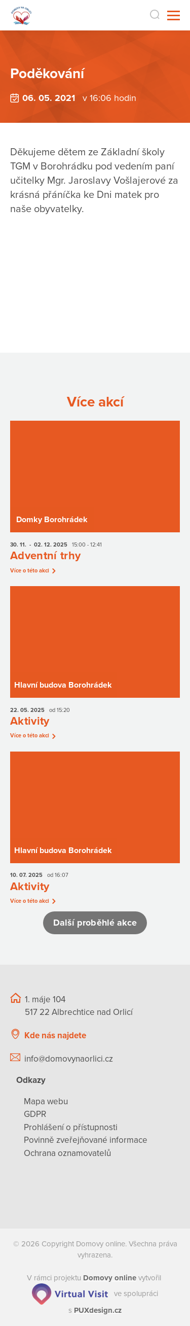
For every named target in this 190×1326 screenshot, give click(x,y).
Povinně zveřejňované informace (85, 1140)
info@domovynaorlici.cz (68, 1058)
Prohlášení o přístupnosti (71, 1127)
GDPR (35, 1114)
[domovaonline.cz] (109, 1277)
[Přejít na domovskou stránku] (21, 15)
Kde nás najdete (55, 1035)
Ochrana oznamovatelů (67, 1153)
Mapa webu (46, 1101)
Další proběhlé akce (95, 922)
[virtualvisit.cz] (70, 1293)
